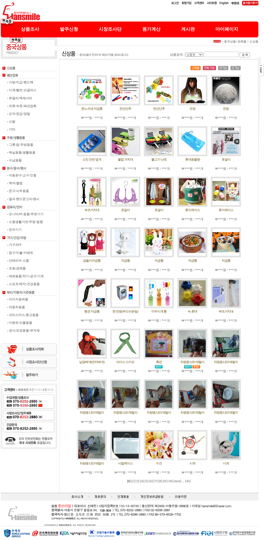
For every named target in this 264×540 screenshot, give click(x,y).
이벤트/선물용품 (20, 323)
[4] (142, 481)
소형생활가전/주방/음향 (25, 222)
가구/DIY (15, 245)
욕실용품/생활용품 (21, 152)
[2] (133, 481)
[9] (165, 481)
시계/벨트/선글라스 (22, 90)
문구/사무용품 (18, 191)
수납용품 (15, 160)
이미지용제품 (18, 299)
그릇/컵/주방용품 (20, 145)
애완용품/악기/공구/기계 (26, 276)
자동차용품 (16, 307)
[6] (151, 481)
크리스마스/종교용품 (23, 315)
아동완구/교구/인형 (22, 175)
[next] (177, 481)
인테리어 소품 (18, 260)
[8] (160, 481)
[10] (170, 481)
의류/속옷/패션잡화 (22, 106)
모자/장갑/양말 (19, 114)
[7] (155, 481)
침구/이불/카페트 (20, 253)
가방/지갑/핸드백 (20, 82)
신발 (11, 121)
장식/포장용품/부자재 (24, 330)
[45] (187, 481)
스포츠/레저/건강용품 (24, 284)
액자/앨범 (15, 183)
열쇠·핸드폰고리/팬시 (23, 199)
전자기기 (15, 230)
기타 (11, 129)
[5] (146, 481)
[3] (137, 481)
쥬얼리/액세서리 (20, 98)
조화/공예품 (17, 268)
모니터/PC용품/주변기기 (25, 214)
